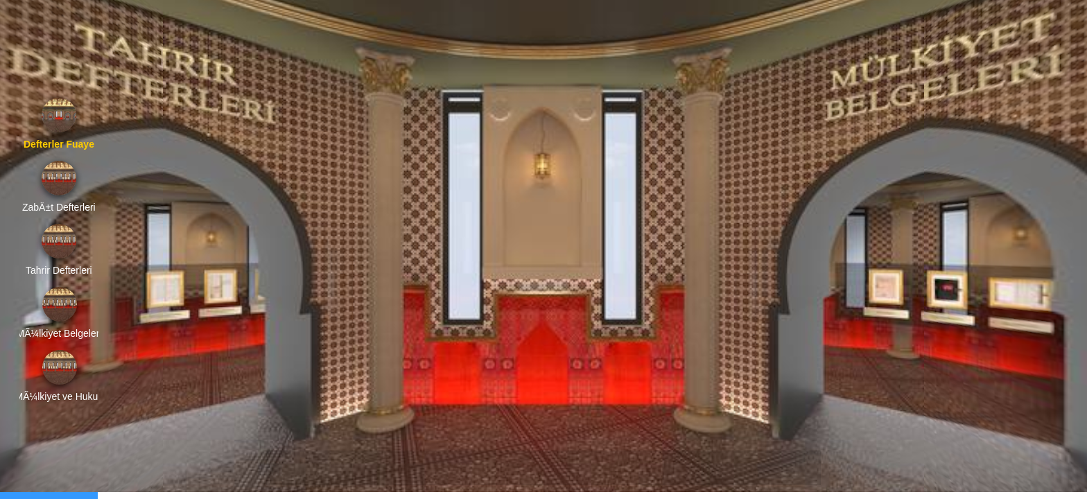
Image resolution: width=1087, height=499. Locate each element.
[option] (59, 124)
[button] (289, 468)
